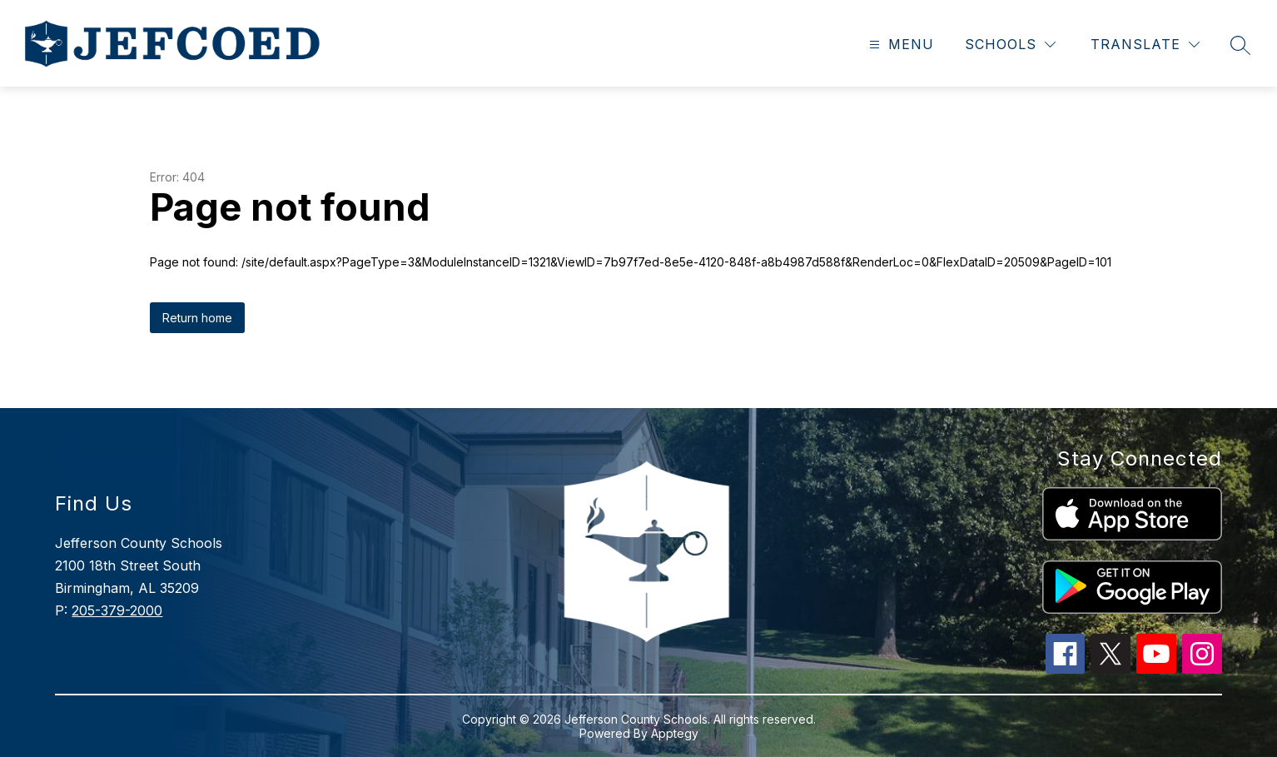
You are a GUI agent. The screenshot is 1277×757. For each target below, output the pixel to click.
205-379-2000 (117, 610)
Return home (197, 318)
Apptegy (674, 733)
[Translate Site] (1145, 44)
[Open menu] (899, 44)
